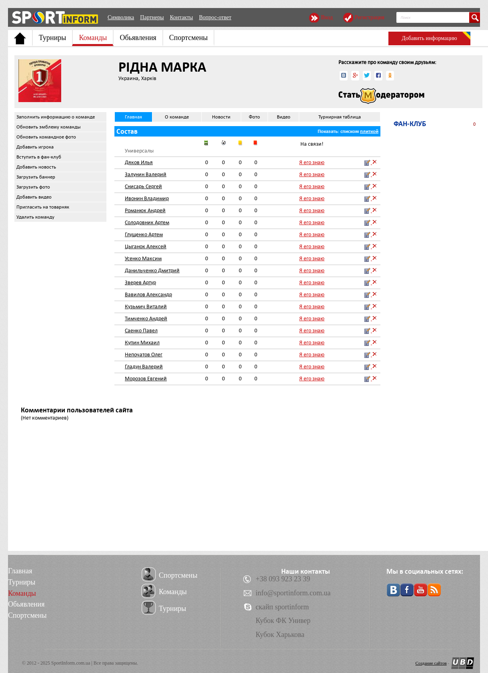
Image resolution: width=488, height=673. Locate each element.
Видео (283, 117)
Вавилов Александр (148, 294)
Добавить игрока (35, 147)
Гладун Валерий (144, 367)
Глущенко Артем (144, 234)
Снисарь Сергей (143, 186)
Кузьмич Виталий (146, 306)
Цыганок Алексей (145, 246)
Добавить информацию (429, 38)
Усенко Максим (143, 258)
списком (349, 131)
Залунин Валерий (145, 174)
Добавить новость (36, 167)
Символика (121, 17)
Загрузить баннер (35, 177)
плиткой (369, 131)
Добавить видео (34, 197)
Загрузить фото (33, 187)
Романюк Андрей (145, 210)
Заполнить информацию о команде (55, 117)
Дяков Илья (139, 162)
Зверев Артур (140, 282)
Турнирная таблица (339, 117)
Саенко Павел (141, 330)
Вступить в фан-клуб (38, 157)
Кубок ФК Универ (283, 621)
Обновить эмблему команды (48, 127)
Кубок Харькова (280, 635)
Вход (326, 17)
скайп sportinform (282, 607)
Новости (221, 117)
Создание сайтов (431, 663)
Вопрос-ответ (215, 17)
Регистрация (369, 17)
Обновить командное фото (46, 137)
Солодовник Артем (147, 222)
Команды (93, 38)
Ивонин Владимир (147, 198)
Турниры (52, 38)
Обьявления (138, 38)
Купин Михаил (142, 343)
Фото (254, 117)
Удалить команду (35, 217)
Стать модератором (381, 96)
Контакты (181, 17)
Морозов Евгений (146, 379)
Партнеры (152, 17)
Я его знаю (311, 162)
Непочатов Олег (143, 355)
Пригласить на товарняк (42, 207)
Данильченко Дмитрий (152, 270)
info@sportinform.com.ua (293, 593)
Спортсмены (188, 38)
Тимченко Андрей (146, 318)
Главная (133, 117)
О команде (177, 117)
